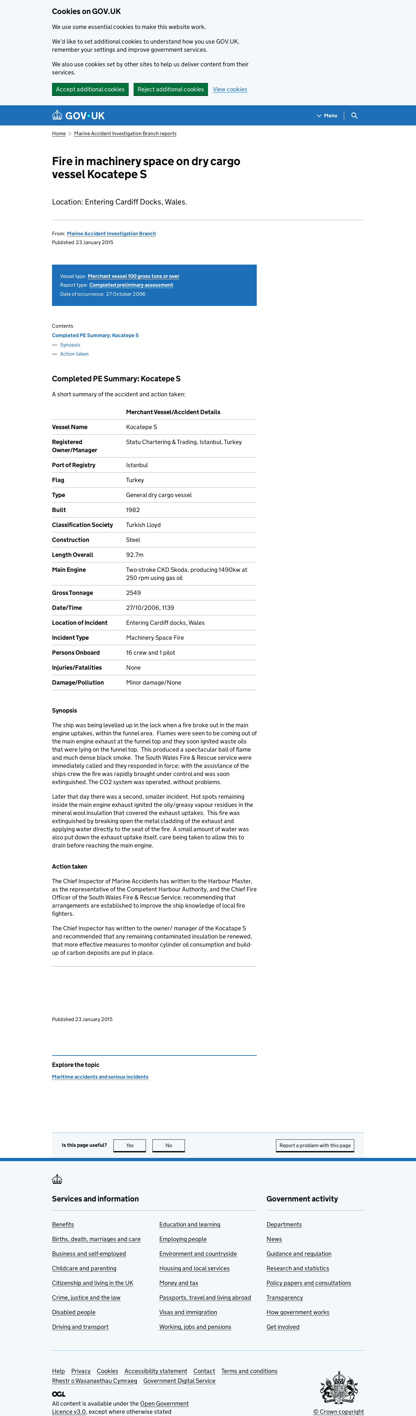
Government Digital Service (179, 1380)
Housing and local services (194, 1268)
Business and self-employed (89, 1253)
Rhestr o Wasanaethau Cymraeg (94, 1380)
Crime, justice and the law (86, 1297)
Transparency (284, 1297)
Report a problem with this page (315, 1145)
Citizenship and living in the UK (92, 1283)
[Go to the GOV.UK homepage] (78, 116)
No (175, 1145)
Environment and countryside (198, 1253)
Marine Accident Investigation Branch (111, 233)
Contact (204, 1371)
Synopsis (70, 345)
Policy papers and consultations (308, 1283)
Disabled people (74, 1312)
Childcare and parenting (84, 1268)
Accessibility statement (155, 1371)
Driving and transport (80, 1327)
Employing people (183, 1239)
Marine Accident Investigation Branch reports (125, 133)
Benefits (63, 1224)
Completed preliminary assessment (131, 285)
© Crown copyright (338, 1411)
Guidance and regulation (299, 1253)
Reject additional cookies (170, 89)
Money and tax (178, 1283)
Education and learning (189, 1224)
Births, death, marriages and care (96, 1239)
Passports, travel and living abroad (205, 1297)
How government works (298, 1312)
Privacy (81, 1371)
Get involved (283, 1327)
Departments (284, 1224)
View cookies (230, 89)
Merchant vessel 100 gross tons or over (133, 276)
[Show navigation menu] (327, 115)
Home (59, 133)
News (274, 1239)
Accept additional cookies (90, 89)
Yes (136, 1145)
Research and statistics (297, 1268)
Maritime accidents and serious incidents (100, 1077)
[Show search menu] (354, 115)
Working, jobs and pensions (195, 1327)
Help (58, 1371)
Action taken (74, 354)
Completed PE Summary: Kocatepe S (95, 335)
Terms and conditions (249, 1371)
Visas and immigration (188, 1312)
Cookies (107, 1371)
